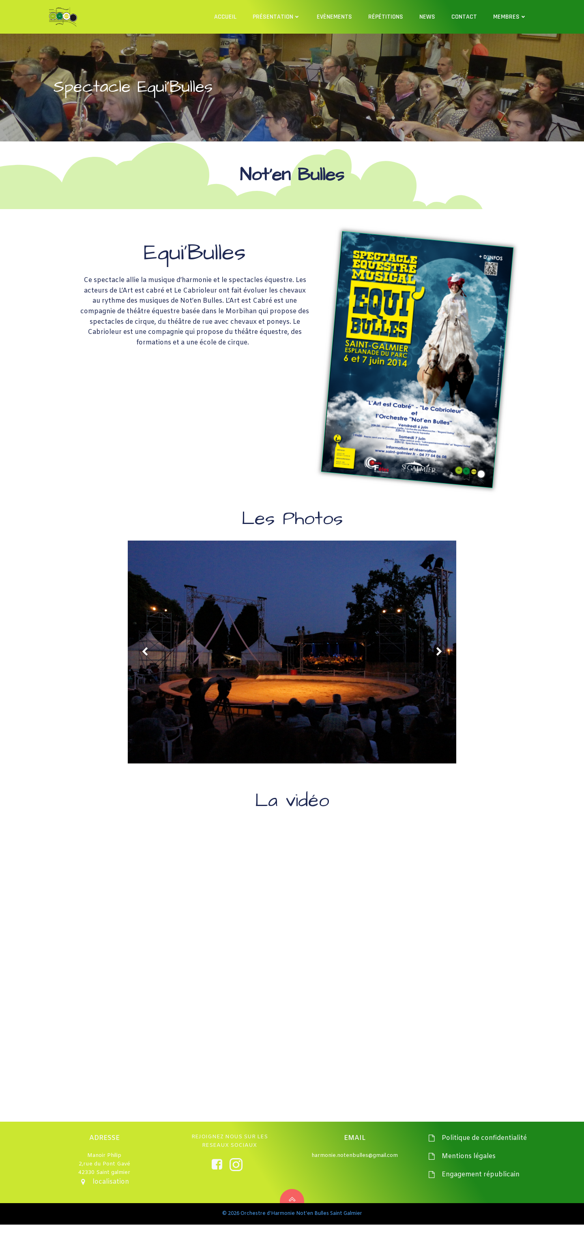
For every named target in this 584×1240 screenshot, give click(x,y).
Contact (465, 16)
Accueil (226, 16)
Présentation (277, 16)
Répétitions (386, 16)
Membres (511, 16)
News (428, 16)
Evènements (335, 16)
